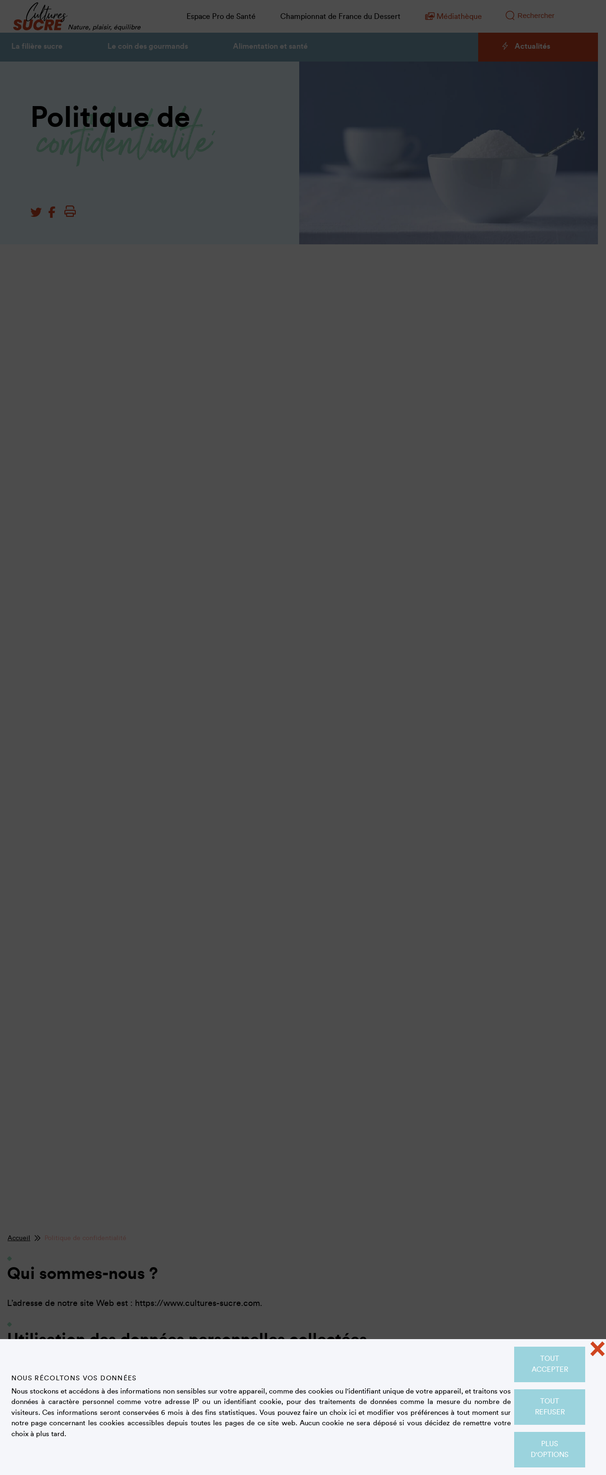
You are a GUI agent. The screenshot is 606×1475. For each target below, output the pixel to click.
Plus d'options (550, 1449)
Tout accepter (550, 1364)
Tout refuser (550, 1407)
